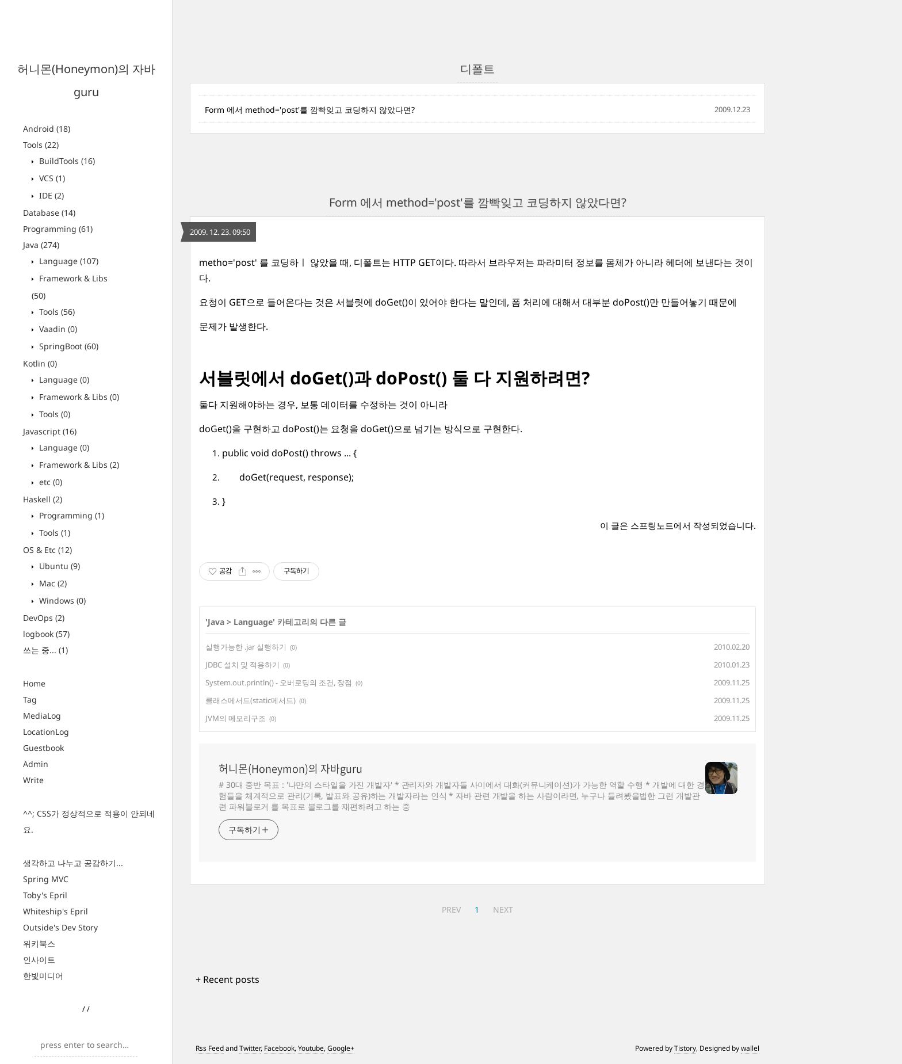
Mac (52, 583)
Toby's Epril (45, 895)
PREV (451, 909)
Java (41, 244)
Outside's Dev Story (60, 927)
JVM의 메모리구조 (235, 718)
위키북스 (39, 943)
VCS (51, 178)
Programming (58, 228)
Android (46, 128)
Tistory (685, 1048)
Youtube (311, 1048)
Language (67, 260)
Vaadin (57, 328)
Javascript (50, 431)
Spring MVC (45, 879)
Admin (35, 763)
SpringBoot (67, 346)
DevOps (43, 617)
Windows (61, 600)
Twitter (250, 1048)
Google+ (340, 1048)
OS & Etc (47, 549)
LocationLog (46, 731)
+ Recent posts (227, 979)
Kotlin (40, 363)
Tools (41, 144)
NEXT (503, 909)
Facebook (279, 1048)
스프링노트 (652, 525)
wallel (750, 1048)
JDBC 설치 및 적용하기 (242, 664)
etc (49, 481)
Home (34, 683)
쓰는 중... (45, 649)
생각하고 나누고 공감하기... (73, 862)
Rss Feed (210, 1048)
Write (33, 780)
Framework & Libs (78, 396)
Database (49, 212)
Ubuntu (58, 565)
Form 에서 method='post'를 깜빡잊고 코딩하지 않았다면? (310, 109)
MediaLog (42, 715)
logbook (46, 633)
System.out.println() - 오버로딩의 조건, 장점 (278, 682)
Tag (30, 699)
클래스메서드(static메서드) (250, 700)
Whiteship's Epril (55, 911)
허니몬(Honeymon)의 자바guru (290, 769)
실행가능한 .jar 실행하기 (245, 647)
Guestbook (43, 747)
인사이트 (39, 959)
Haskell (42, 499)
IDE (50, 195)
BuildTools (66, 160)
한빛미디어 (43, 975)
